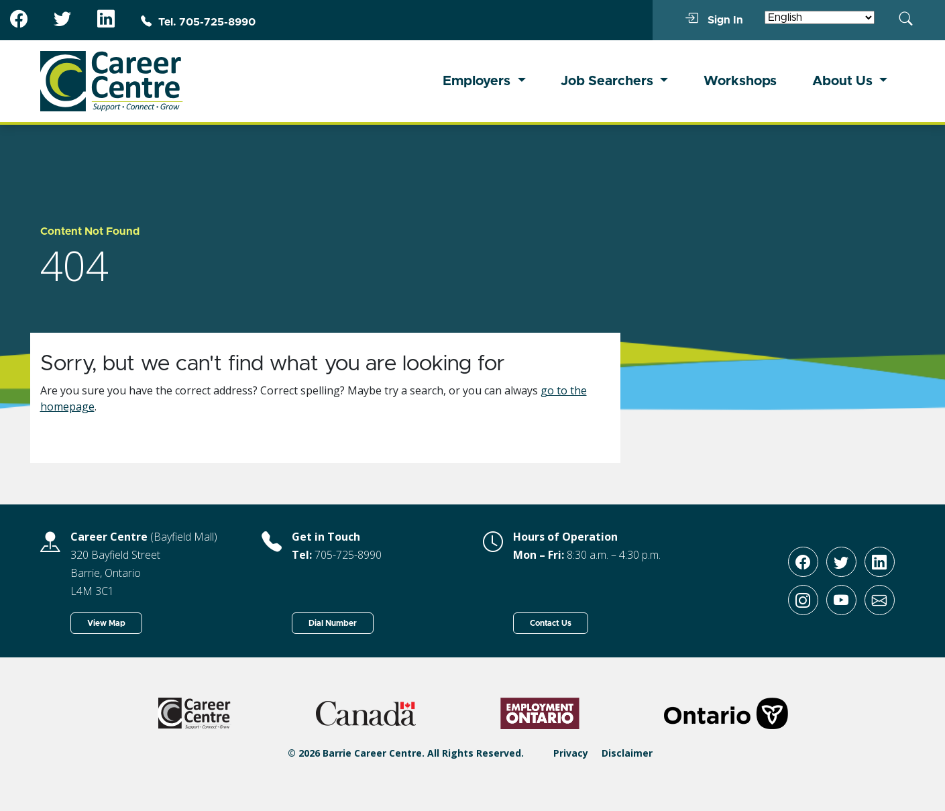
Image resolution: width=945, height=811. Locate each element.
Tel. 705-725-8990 (198, 22)
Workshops (740, 81)
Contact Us (550, 623)
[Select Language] (820, 17)
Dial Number (333, 623)
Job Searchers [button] (609, 81)
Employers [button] (478, 81)
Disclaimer (627, 753)
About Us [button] (844, 81)
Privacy (570, 753)
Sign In (714, 19)
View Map (106, 623)
